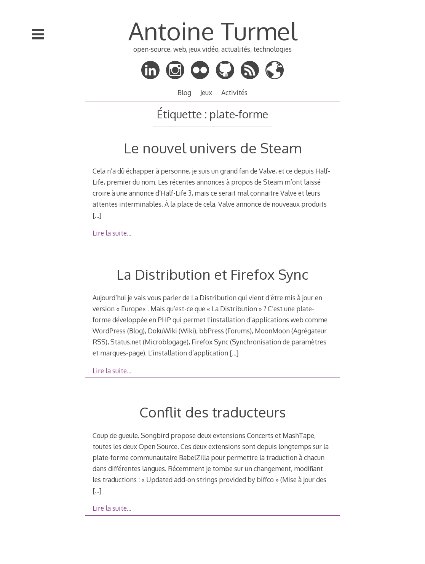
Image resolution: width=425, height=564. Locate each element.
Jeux (206, 92)
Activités (234, 92)
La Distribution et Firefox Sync (212, 274)
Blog (184, 92)
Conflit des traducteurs (212, 412)
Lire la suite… (112, 233)
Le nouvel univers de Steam (212, 148)
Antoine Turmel (212, 30)
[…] (97, 215)
